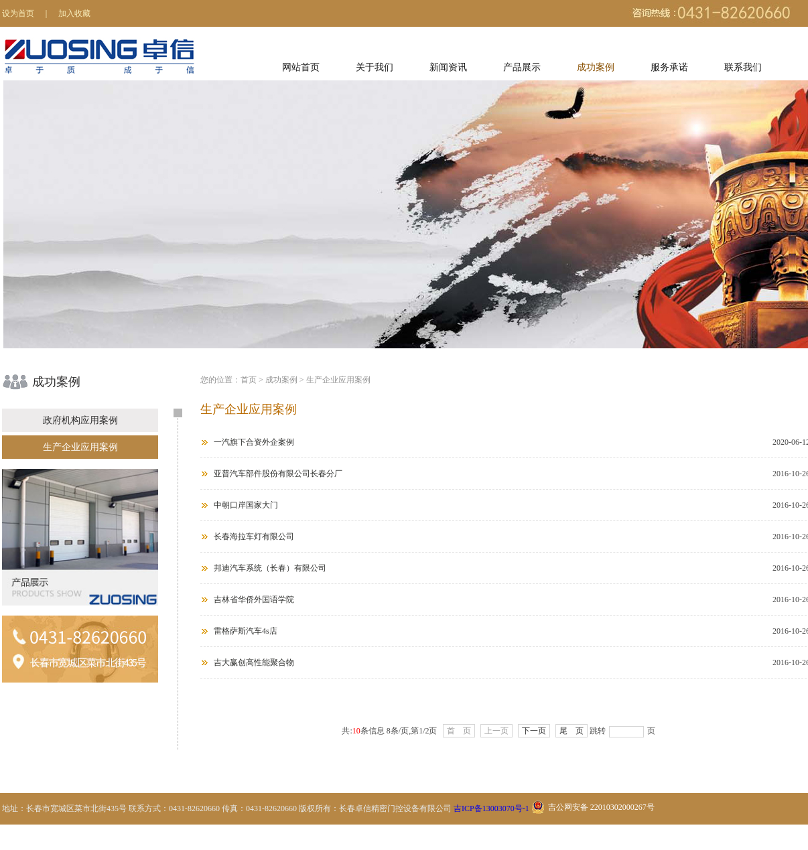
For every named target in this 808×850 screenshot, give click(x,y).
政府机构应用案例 (80, 420)
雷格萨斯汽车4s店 (245, 631)
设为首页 (18, 13)
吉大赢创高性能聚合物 (254, 662)
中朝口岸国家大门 (246, 505)
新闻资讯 (448, 67)
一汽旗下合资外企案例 (254, 442)
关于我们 (374, 67)
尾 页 (571, 730)
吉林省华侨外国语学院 (254, 599)
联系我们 (743, 67)
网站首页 (301, 67)
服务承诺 (669, 67)
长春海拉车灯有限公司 (254, 536)
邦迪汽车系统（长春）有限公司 (270, 568)
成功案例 (595, 67)
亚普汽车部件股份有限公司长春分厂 (278, 473)
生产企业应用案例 (80, 447)
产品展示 (522, 67)
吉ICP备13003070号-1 (491, 808)
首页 (249, 379)
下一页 (534, 730)
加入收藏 (74, 13)
